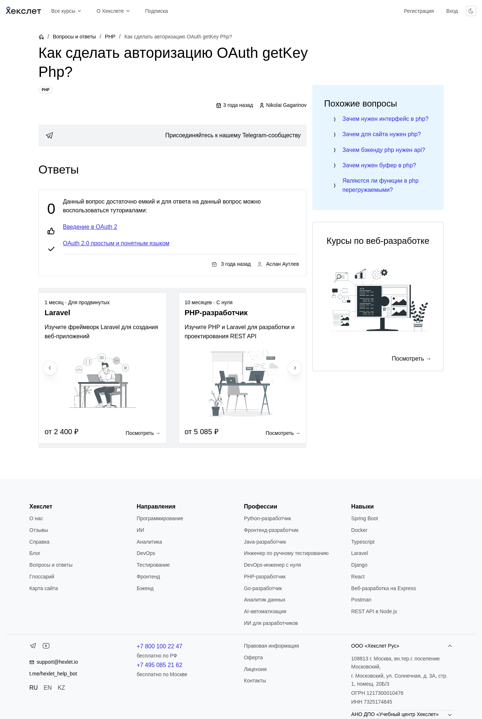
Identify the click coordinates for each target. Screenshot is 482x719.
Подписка (156, 11)
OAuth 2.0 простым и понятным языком (116, 243)
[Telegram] (33, 647)
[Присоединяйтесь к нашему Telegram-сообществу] (172, 135)
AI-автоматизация (265, 611)
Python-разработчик (267, 518)
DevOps (146, 553)
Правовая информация (271, 646)
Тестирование (153, 565)
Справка (39, 542)
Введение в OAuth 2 (90, 227)
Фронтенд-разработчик (271, 530)
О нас (36, 518)
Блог (34, 553)
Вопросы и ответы (74, 36)
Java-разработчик (265, 542)
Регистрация (419, 11)
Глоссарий (41, 577)
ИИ (140, 530)
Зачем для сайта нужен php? (381, 134)
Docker (359, 530)
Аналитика (149, 542)
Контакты (255, 680)
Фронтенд (148, 577)
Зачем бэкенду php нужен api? (383, 150)
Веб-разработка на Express (383, 588)
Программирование (160, 518)
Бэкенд (145, 588)
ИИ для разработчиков (271, 623)
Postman (361, 600)
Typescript (362, 542)
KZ (61, 688)
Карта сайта (43, 588)
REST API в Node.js (374, 611)
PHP (110, 36)
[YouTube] (46, 647)
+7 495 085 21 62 (159, 665)
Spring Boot (364, 518)
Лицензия (255, 669)
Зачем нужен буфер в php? (379, 165)
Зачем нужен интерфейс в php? (385, 119)
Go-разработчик (263, 588)
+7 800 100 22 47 (159, 646)
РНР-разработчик (265, 577)
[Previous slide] (50, 368)
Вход (452, 11)
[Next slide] (294, 368)
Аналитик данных (265, 600)
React (358, 577)
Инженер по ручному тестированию (286, 553)
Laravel (359, 553)
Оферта (253, 657)
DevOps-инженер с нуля (272, 565)
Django (359, 565)
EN (48, 688)
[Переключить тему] (471, 11)
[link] (172, 135)
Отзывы (38, 530)
